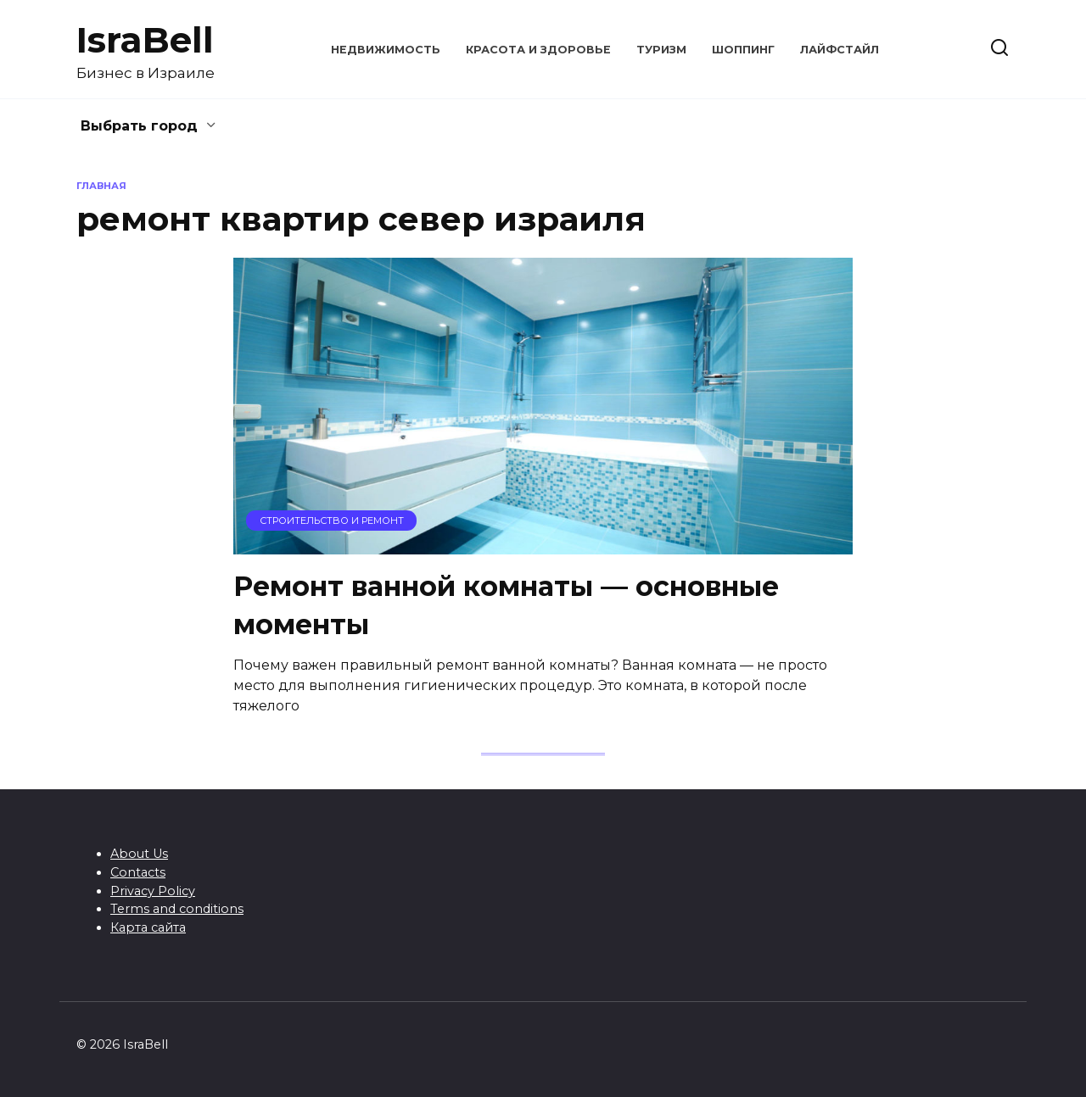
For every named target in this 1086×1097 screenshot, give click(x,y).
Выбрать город (139, 126)
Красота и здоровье (538, 49)
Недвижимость (385, 49)
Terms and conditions (177, 908)
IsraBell (145, 40)
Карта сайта (148, 927)
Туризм (661, 49)
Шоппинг (743, 49)
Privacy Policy (152, 891)
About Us (139, 853)
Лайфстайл (839, 49)
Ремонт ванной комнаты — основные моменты (506, 605)
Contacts (137, 872)
